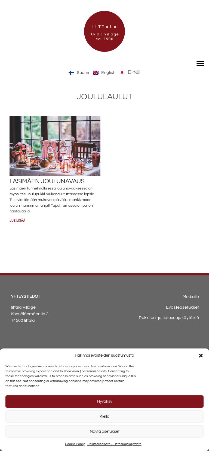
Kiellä (104, 416)
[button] (201, 355)
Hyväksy (104, 401)
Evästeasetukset (182, 307)
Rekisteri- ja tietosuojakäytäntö (169, 317)
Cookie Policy (75, 444)
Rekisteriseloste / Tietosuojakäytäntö (114, 444)
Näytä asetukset (104, 431)
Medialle (191, 296)
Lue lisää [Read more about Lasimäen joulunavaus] (17, 221)
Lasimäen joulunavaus (47, 181)
